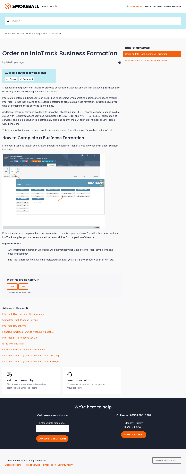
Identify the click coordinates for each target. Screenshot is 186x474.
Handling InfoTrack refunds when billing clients (28, 331)
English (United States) (165, 460)
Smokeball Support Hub (18, 33)
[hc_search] (93, 21)
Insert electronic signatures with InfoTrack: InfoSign (30, 361)
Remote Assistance (172, 6)
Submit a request (134, 434)
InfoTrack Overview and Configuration (23, 314)
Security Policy (65, 465)
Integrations (40, 33)
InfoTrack (56, 33)
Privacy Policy (49, 465)
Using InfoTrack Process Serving (20, 320)
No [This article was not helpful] (23, 286)
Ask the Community (153, 6)
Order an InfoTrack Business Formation (23, 349)
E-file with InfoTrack (13, 343)
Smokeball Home (13, 465)
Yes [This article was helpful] (12, 286)
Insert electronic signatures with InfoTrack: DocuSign (31, 355)
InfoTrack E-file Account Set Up (19, 337)
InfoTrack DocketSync (14, 325)
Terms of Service (31, 465)
